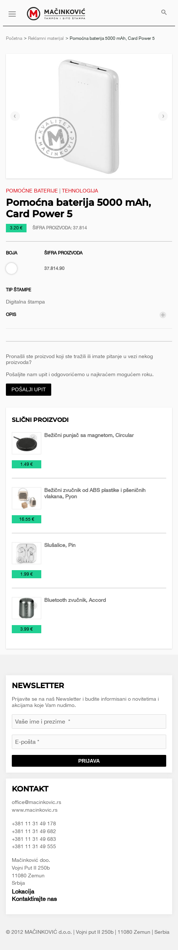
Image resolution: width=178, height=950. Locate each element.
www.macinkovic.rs (34, 810)
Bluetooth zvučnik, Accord (75, 600)
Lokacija (23, 891)
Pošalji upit (28, 389)
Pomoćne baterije (32, 191)
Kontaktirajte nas (34, 898)
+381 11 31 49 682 (34, 831)
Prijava (89, 761)
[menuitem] (164, 12)
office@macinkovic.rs (36, 802)
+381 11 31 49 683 (34, 839)
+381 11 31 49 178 (34, 823)
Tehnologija (80, 191)
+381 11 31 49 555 (34, 846)
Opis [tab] (11, 314)
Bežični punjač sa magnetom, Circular (89, 435)
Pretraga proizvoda (164, 12)
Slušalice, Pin (60, 545)
